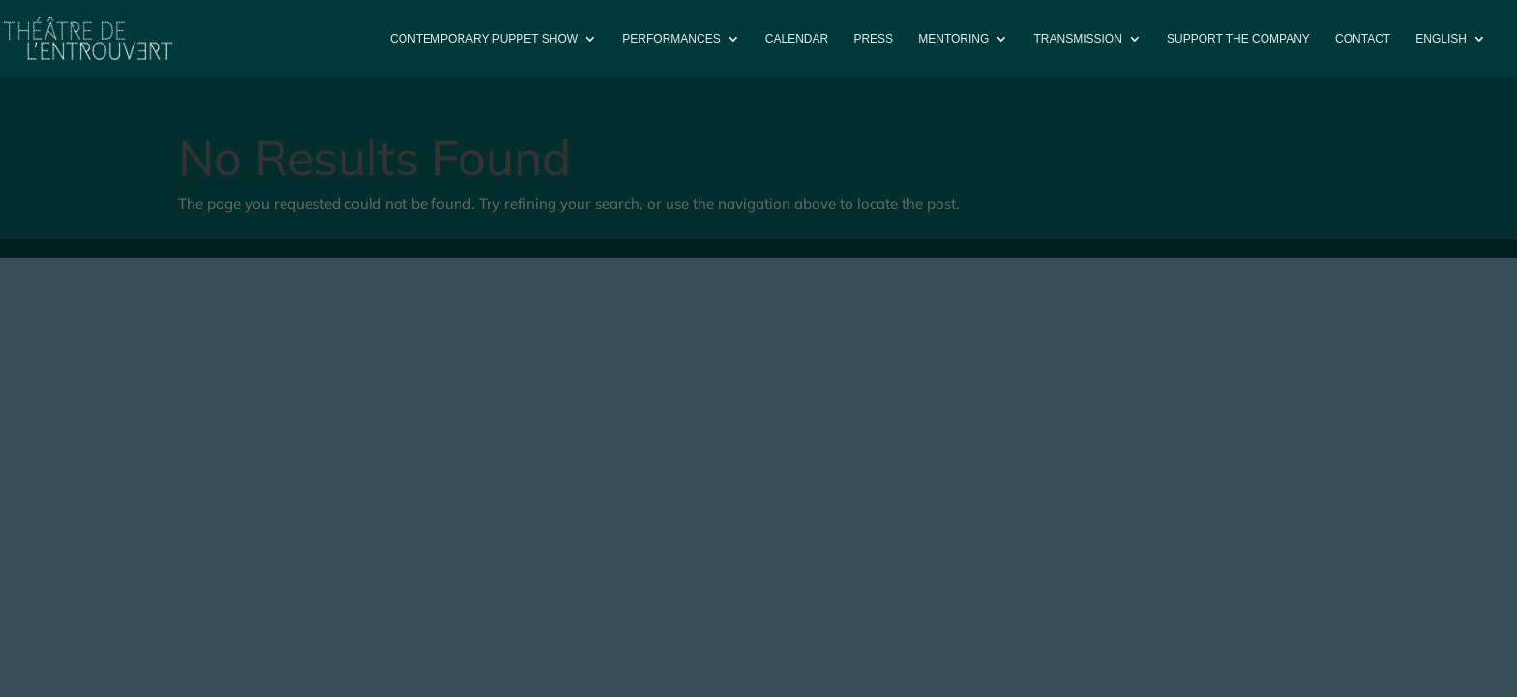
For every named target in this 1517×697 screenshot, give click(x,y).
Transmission (1078, 38)
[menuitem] (1450, 54)
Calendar (796, 38)
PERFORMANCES (671, 38)
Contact (1362, 38)
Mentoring (953, 38)
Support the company (1238, 38)
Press (873, 38)
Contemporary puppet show (484, 38)
